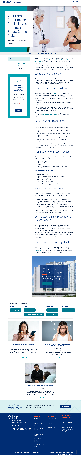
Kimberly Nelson (52, 310)
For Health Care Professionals (67, 416)
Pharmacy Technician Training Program (67, 430)
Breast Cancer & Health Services (34, 314)
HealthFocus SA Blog (39, 423)
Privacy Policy (54, 452)
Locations (66, 5)
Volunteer (36, 446)
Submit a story (65, 406)
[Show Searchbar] (73, 2)
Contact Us (37, 418)
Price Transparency (39, 438)
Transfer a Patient (66, 420)
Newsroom (37, 432)
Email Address (16, 103)
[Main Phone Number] (70, 2)
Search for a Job (52, 418)
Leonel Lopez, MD (22, 64)
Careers (51, 416)
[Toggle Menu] (77, 2)
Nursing (50, 423)
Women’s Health (29, 310)
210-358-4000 (16, 425)
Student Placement (67, 427)
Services (40, 5)
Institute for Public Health (38, 429)
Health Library (37, 425)
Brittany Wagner (52, 314)
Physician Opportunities (51, 426)
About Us (37, 416)
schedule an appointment (49, 114)
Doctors (13, 5)
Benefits (50, 421)
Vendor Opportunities (39, 444)
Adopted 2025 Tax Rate (38, 435)
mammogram (55, 93)
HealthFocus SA (32, 53)
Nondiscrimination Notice (66, 452)
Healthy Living (15, 310)
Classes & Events (38, 421)
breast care (38, 250)
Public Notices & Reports (38, 441)
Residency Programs (67, 424)
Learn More (47, 283)
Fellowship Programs (67, 422)
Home (26, 53)
